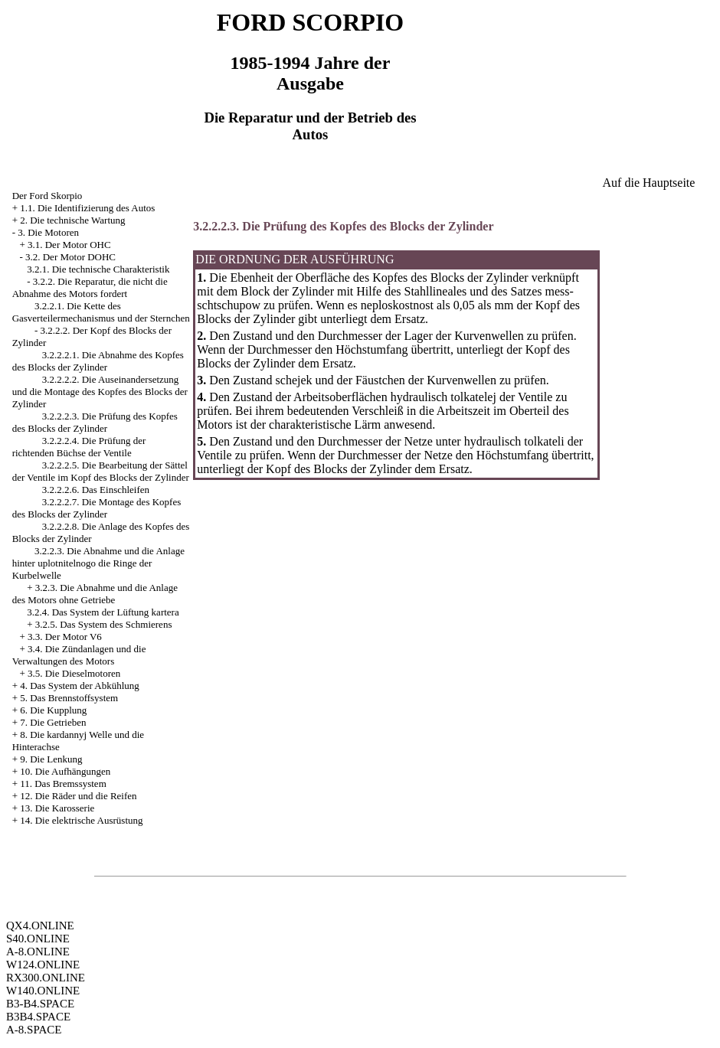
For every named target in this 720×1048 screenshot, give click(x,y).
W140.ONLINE (43, 990)
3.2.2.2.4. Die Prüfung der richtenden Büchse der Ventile (79, 447)
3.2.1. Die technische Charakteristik (98, 269)
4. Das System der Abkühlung (79, 685)
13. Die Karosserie (57, 808)
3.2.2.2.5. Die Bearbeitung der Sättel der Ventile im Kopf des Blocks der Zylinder (100, 471)
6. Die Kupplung (53, 710)
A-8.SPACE (33, 1030)
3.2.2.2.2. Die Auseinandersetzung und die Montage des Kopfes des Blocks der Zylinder (100, 392)
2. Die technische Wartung (72, 220)
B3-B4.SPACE (40, 1003)
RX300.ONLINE (45, 977)
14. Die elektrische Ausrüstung (81, 820)
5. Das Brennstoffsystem (69, 698)
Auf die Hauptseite (649, 182)
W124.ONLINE (43, 964)
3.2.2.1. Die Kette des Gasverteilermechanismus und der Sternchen (101, 312)
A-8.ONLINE (38, 951)
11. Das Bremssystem (63, 783)
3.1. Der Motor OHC (69, 244)
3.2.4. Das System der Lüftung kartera (103, 612)
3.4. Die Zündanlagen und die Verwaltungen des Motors (79, 655)
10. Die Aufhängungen (65, 771)
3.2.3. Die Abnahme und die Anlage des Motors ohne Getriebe (95, 594)
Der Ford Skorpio (47, 195)
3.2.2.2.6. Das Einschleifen (95, 489)
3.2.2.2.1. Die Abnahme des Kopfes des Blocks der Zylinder (98, 361)
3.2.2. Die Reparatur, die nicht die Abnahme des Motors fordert (90, 287)
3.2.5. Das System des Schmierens (103, 624)
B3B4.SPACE (38, 1016)
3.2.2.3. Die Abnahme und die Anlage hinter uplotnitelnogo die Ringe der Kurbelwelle (98, 563)
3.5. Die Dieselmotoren (74, 673)
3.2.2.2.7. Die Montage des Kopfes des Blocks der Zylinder (97, 508)
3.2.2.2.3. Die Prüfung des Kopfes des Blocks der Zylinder (95, 422)
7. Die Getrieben (53, 722)
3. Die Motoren (48, 232)
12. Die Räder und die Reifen (78, 796)
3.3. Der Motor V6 (65, 636)
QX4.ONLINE (40, 925)
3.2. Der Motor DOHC (70, 257)
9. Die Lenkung (51, 759)
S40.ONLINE (38, 938)
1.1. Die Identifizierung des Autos (87, 208)
